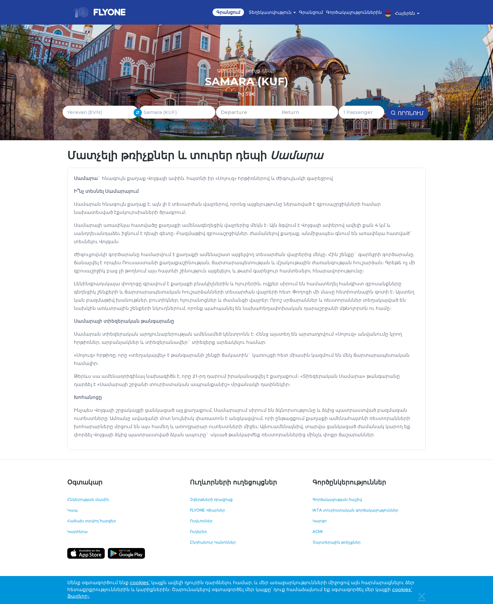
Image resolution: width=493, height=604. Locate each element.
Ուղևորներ (201, 520)
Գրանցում (228, 12)
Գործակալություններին (354, 12)
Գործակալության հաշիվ (337, 499)
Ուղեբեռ (198, 531)
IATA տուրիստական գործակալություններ (355, 510)
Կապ (72, 510)
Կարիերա (77, 531)
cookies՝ (140, 582)
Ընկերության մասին (88, 499)
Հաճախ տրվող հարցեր (91, 520)
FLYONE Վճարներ (207, 510)
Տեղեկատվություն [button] (272, 12)
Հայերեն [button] (402, 13)
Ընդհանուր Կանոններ (213, 542)
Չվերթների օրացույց (211, 499)
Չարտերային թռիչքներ (337, 542)
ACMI (318, 531)
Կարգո (320, 520)
